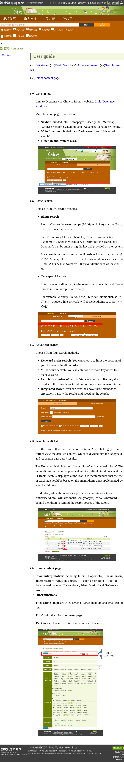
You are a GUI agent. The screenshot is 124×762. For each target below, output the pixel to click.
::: (50, 3)
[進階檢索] (102, 25)
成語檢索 (9, 18)
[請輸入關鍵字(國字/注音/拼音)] (39, 25)
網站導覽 (101, 3)
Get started (42, 65)
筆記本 (68, 18)
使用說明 (91, 3)
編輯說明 (82, 3)
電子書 (50, 18)
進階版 (115, 3)
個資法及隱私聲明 (39, 747)
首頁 (54, 3)
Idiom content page (47, 78)
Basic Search (63, 65)
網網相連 (69, 747)
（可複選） (43, 29)
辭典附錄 (30, 18)
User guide (6, 55)
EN (109, 3)
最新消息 (62, 3)
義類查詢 (6, 36)
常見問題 (72, 3)
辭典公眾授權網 (56, 747)
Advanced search (88, 65)
